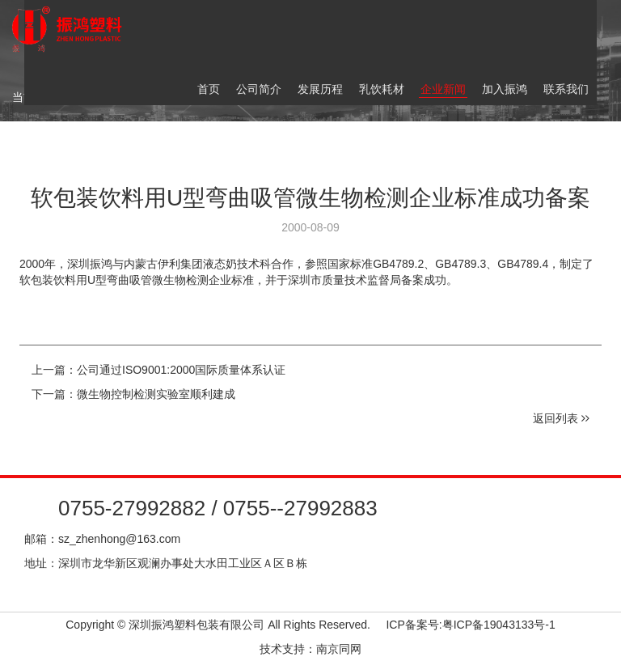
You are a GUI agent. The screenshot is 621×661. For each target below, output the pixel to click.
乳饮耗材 (381, 89)
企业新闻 (443, 89)
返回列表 (561, 418)
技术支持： (288, 648)
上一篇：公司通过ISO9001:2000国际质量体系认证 (158, 369)
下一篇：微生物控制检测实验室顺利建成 (133, 394)
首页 (208, 89)
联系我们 (566, 89)
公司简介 (258, 89)
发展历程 (320, 89)
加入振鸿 (504, 89)
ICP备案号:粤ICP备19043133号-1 (470, 624)
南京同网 (338, 648)
